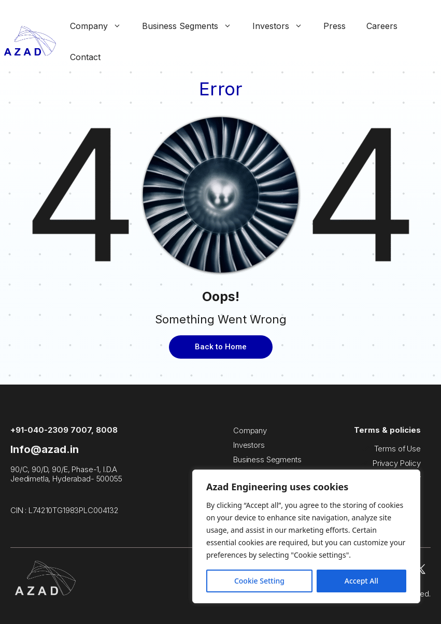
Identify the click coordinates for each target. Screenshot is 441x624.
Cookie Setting (259, 581)
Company (101, 25)
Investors (282, 25)
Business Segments (192, 25)
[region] (306, 536)
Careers (381, 26)
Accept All (361, 581)
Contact (85, 57)
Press (334, 26)
